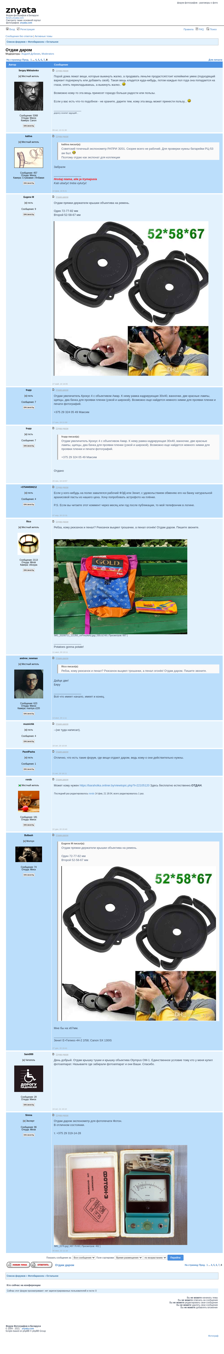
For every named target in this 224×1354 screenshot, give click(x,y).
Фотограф (213, 1336)
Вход (10, 29)
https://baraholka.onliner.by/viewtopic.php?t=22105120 (114, 785)
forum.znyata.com (15, 18)
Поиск (211, 29)
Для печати (215, 59)
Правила (189, 29)
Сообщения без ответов (19, 36)
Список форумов (16, 42)
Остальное (52, 42)
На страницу (14, 59)
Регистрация (25, 29)
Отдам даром (64, 1265)
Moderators (48, 53)
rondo (92, 793)
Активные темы (43, 36)
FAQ (200, 29)
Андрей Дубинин (30, 53)
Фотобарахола (36, 42)
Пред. (25, 59)
